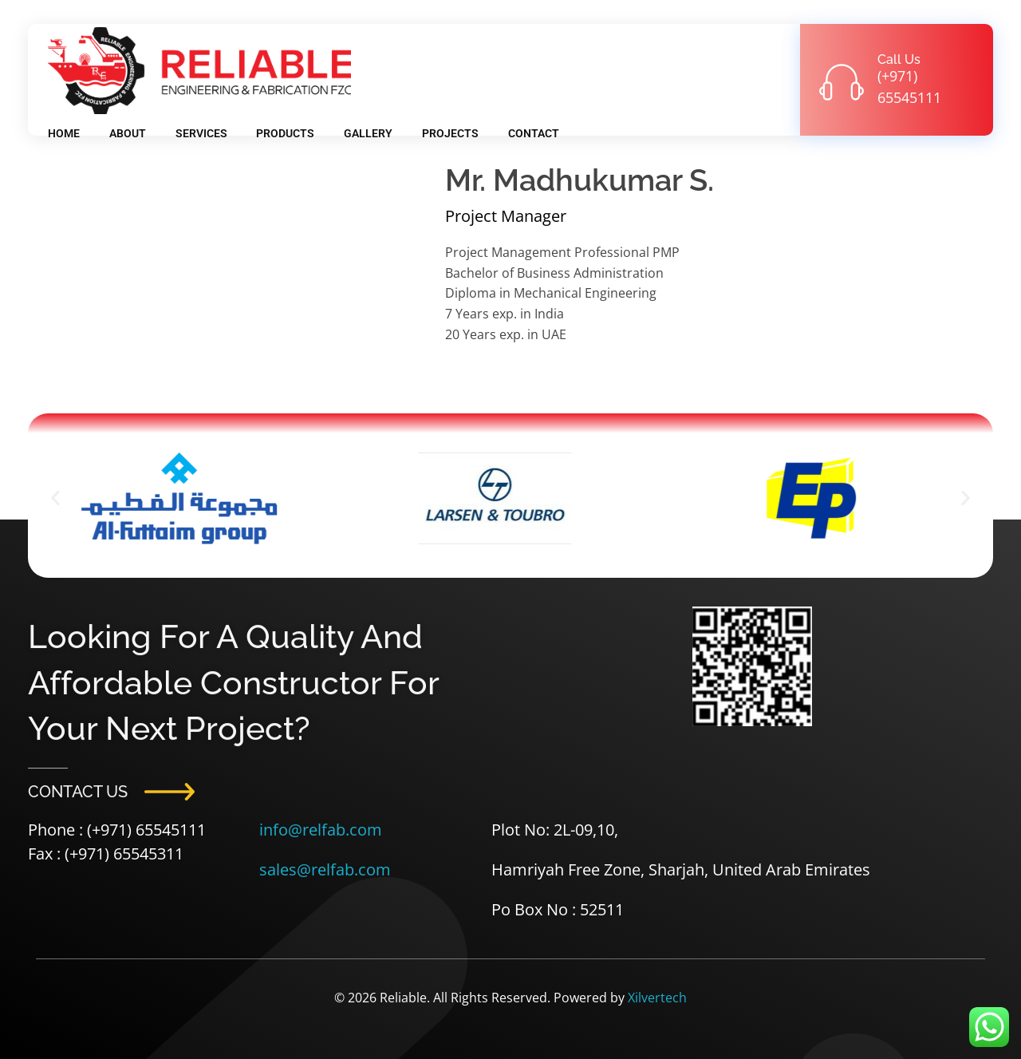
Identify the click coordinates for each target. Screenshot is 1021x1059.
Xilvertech (657, 997)
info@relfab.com (320, 829)
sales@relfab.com (325, 869)
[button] (55, 498)
